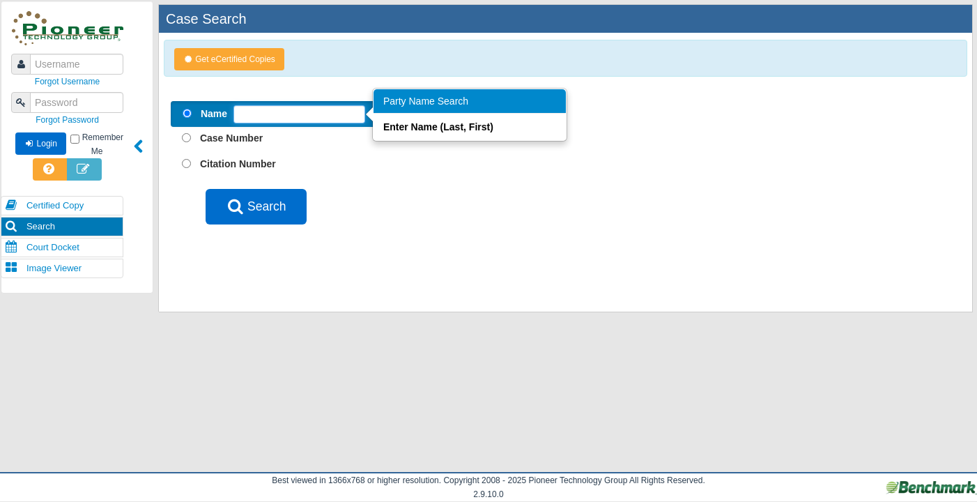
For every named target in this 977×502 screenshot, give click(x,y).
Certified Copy (44, 205)
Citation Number (238, 163)
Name (214, 113)
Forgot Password (67, 120)
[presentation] (311, 258)
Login (40, 144)
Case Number (231, 138)
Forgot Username (67, 81)
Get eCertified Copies (229, 59)
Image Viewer (43, 268)
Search (30, 226)
